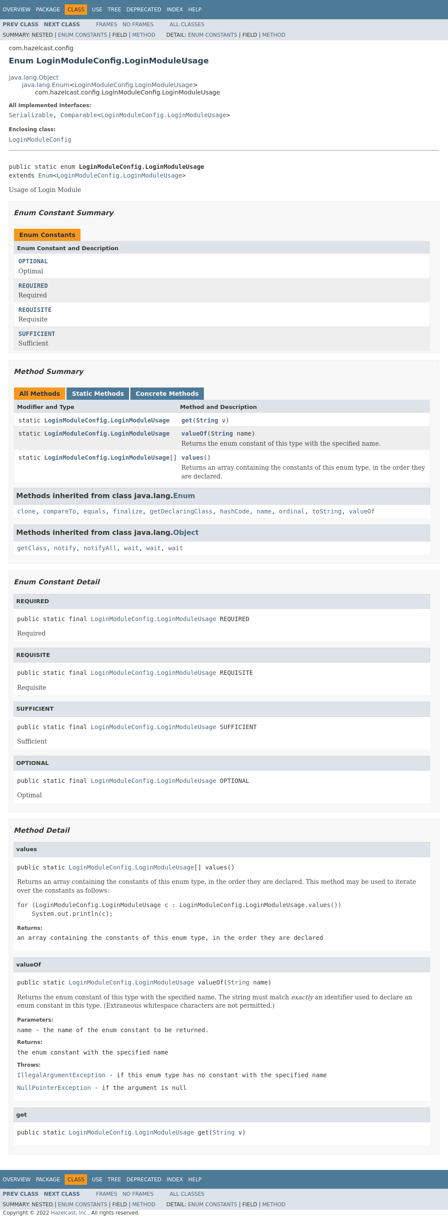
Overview (17, 10)
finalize (127, 511)
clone (26, 511)
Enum (45, 175)
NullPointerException (54, 1087)
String (207, 420)
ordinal (292, 511)
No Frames (138, 24)
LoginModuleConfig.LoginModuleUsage (133, 84)
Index (175, 10)
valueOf (194, 433)
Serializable (31, 115)
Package (48, 10)
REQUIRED (33, 285)
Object (186, 532)
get (186, 420)
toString (326, 511)
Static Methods (98, 393)
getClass (31, 548)
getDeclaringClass (181, 511)
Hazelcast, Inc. (69, 1213)
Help (195, 10)
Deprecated (143, 10)
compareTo (59, 511)
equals (95, 511)
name (264, 511)
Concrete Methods (167, 393)
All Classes (187, 24)
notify (65, 548)
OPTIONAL (33, 261)
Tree (114, 10)
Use (97, 10)
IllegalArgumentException (61, 1075)
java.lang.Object (34, 77)
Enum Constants (82, 35)
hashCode (234, 511)
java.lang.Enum (46, 84)
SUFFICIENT (36, 333)
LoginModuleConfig (40, 139)
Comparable (78, 115)
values (192, 457)
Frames (107, 24)
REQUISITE (35, 309)
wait (131, 548)
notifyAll (100, 548)
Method (143, 35)
